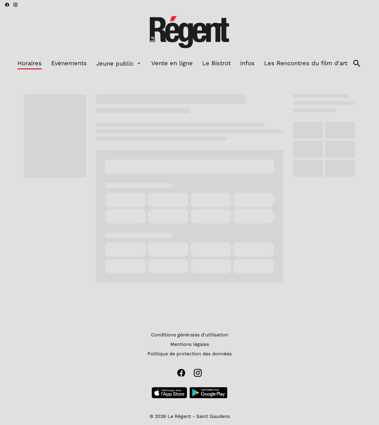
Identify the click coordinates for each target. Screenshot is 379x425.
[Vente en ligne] (172, 63)
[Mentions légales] (189, 344)
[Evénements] (69, 63)
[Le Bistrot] (216, 63)
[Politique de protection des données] (189, 354)
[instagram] (15, 4)
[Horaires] (29, 63)
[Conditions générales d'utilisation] (189, 335)
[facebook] (7, 4)
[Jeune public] (119, 63)
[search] (357, 63)
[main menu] (182, 63)
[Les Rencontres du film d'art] (305, 63)
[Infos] (247, 63)
